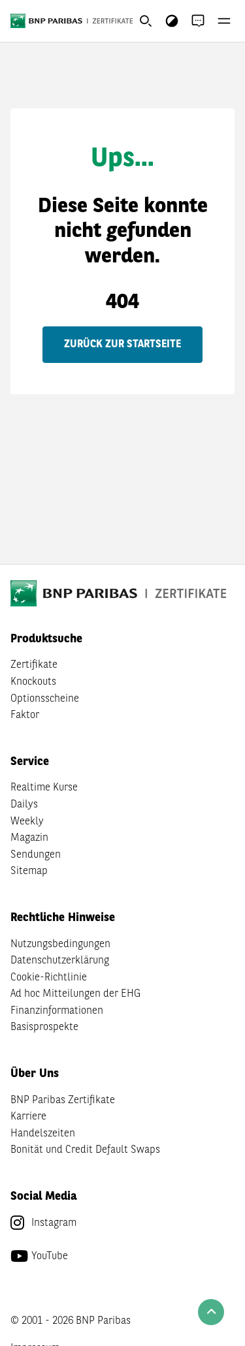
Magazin (29, 838)
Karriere (28, 1117)
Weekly (27, 822)
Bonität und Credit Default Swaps (85, 1150)
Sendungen (35, 855)
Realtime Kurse (44, 788)
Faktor (24, 715)
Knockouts (33, 682)
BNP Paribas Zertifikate (62, 1100)
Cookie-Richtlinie (48, 978)
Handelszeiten (42, 1134)
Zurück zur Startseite (122, 344)
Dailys (24, 805)
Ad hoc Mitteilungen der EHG (75, 994)
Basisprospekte (44, 1027)
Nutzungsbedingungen (60, 944)
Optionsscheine (44, 699)
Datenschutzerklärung (59, 961)
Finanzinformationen (56, 1011)
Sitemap (29, 871)
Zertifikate (33, 665)
